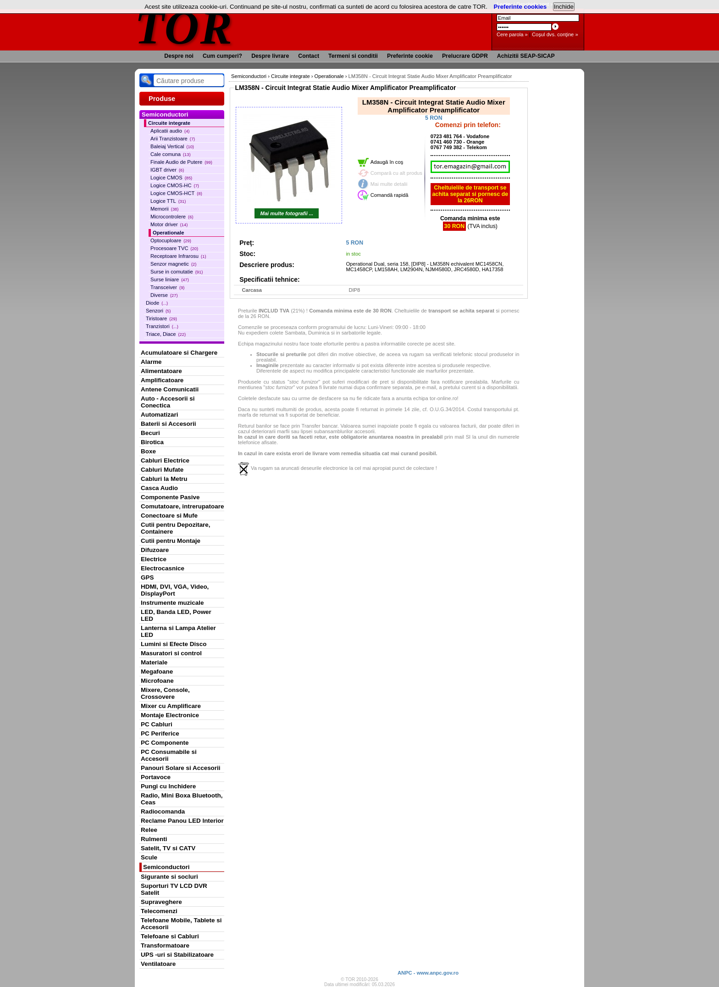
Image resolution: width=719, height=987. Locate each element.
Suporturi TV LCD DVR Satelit (174, 889)
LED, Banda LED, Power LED (176, 615)
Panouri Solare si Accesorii (181, 767)
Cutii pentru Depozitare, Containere (175, 528)
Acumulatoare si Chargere (179, 352)
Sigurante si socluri (169, 876)
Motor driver (169, 224)
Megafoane (157, 671)
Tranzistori (162, 326)
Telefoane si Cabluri (170, 936)
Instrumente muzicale (172, 602)
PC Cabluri (156, 724)
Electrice (153, 559)
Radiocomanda (163, 811)
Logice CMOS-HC (174, 185)
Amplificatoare (162, 380)
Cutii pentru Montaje (170, 540)
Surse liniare (169, 279)
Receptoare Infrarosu (178, 256)
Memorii (164, 209)
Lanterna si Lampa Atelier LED (178, 631)
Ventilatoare (158, 963)
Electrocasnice (162, 568)
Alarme (151, 361)
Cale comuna (170, 154)
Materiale (154, 662)
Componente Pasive (170, 497)
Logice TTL (168, 201)
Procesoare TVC (174, 248)
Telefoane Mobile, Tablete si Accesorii (181, 924)
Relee (149, 829)
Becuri (150, 432)
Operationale (168, 232)
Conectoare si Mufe (169, 515)
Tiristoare (161, 318)
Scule (149, 857)
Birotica (152, 442)
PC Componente (165, 742)
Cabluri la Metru (164, 478)
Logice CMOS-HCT (176, 193)
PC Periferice (160, 733)
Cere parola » (512, 34)
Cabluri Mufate (162, 469)
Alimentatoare (161, 371)
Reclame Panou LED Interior (182, 820)
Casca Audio (159, 488)
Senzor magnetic (173, 264)
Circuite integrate (169, 123)
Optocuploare (170, 240)
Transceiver (167, 287)
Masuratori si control (171, 653)
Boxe (148, 451)
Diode (157, 303)
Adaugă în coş (387, 162)
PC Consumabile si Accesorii (169, 755)
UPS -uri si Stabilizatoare (177, 954)
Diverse (164, 295)
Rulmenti (154, 839)
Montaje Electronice (170, 715)
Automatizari (159, 414)
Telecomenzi (159, 911)
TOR (184, 27)
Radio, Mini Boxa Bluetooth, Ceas (181, 799)
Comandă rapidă (390, 195)
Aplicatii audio (169, 131)
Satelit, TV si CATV (168, 848)
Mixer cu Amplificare (171, 706)
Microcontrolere (172, 216)
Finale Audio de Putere (181, 162)
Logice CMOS (171, 177)
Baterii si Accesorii (168, 423)
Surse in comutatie (176, 271)
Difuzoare (155, 549)
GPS (147, 577)
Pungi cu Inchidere (168, 786)
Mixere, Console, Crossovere (165, 693)
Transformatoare (165, 945)
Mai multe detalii (389, 184)
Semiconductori (166, 867)
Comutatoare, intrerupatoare (182, 506)
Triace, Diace (166, 334)
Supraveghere (161, 901)
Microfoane (157, 680)
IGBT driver (167, 170)
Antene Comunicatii (170, 389)
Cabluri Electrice (165, 460)
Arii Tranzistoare (172, 138)
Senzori (158, 310)
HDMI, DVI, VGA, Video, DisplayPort (175, 590)
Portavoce (156, 777)
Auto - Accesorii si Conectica (167, 402)
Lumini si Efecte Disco (173, 644)
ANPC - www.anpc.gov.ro (428, 973)
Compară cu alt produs (396, 173)
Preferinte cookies (520, 6)
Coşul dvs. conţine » (555, 34)
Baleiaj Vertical (172, 146)
